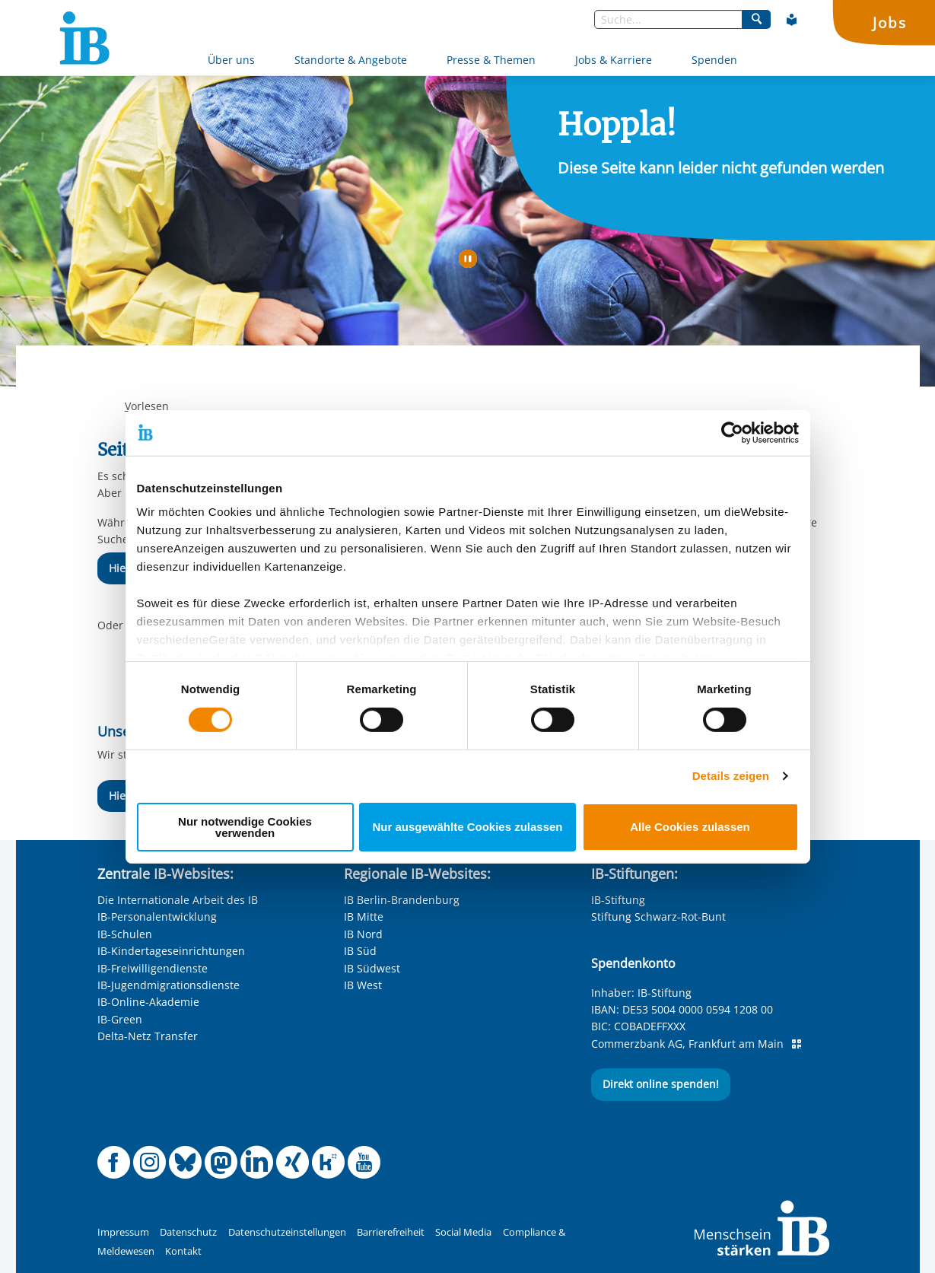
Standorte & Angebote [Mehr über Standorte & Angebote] (350, 60)
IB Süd (360, 951)
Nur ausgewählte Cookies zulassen (467, 826)
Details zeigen (730, 775)
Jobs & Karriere (613, 60)
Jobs (889, 22)
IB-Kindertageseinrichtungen (171, 951)
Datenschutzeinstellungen (287, 1232)
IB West (363, 985)
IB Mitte (363, 916)
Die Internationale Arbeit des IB (177, 900)
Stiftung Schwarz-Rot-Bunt (658, 916)
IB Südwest (372, 968)
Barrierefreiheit (391, 1232)
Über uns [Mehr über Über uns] (231, 60)
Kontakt (183, 1251)
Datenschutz (188, 1232)
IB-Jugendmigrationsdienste (168, 985)
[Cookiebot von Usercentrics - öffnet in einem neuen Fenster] (732, 432)
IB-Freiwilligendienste (152, 968)
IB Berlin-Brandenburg (402, 900)
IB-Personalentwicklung (157, 916)
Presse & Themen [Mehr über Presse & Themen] (491, 60)
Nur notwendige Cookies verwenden (245, 827)
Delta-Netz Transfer (147, 1036)
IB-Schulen (124, 934)
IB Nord (363, 934)
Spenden (714, 60)
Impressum (123, 1232)
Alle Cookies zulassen (690, 826)
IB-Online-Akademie (148, 1002)
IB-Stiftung (618, 900)
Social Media (463, 1232)
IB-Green (119, 1019)
